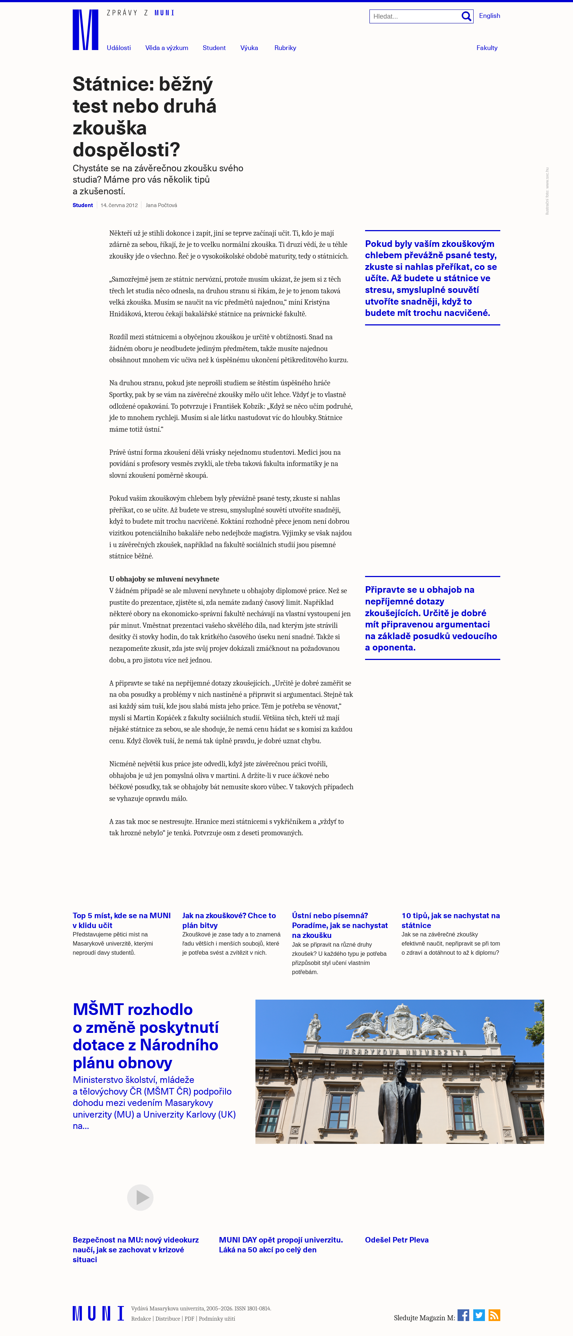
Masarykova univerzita (176, 1308)
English (489, 15)
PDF (189, 1319)
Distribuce (167, 1319)
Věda (167, 47)
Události (119, 47)
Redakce (141, 1319)
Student (214, 47)
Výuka (249, 47)
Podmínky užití (217, 1319)
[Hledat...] (421, 16)
